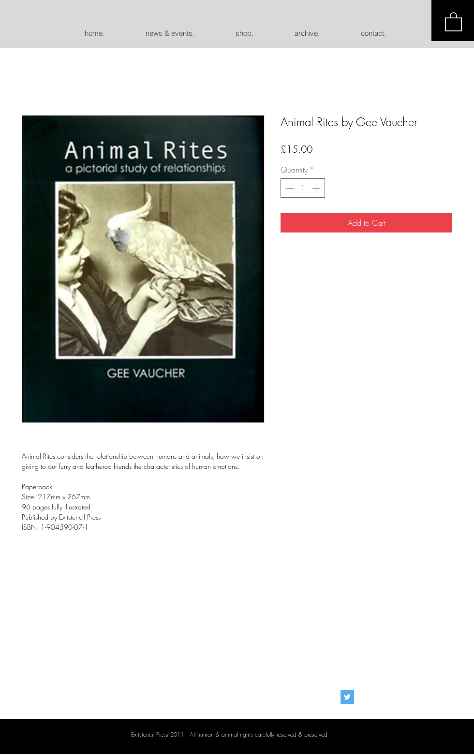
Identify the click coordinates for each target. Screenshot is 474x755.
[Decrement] (289, 188)
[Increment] (317, 188)
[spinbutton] (303, 188)
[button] (453, 21)
